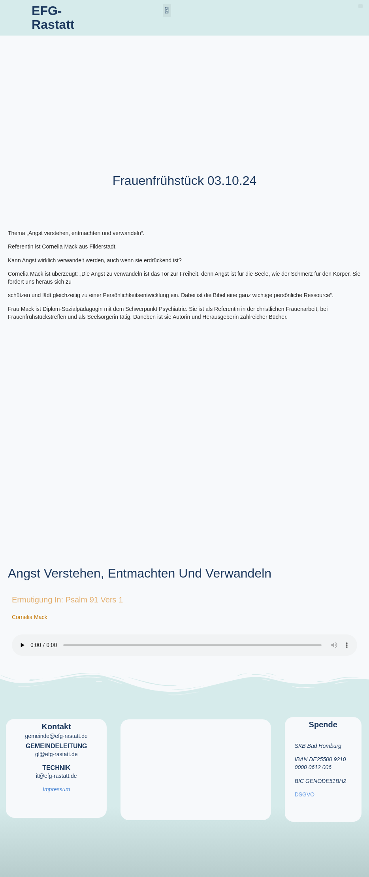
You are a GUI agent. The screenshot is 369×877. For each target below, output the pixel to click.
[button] (167, 10)
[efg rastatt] (195, 764)
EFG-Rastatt (53, 18)
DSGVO (305, 794)
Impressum (56, 789)
